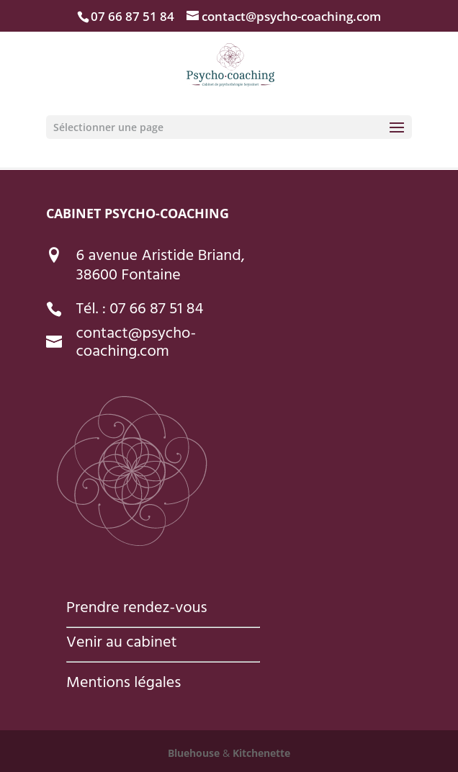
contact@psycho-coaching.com (136, 343)
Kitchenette (260, 753)
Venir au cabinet (121, 644)
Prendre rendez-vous (136, 609)
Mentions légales (123, 684)
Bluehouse (194, 753)
